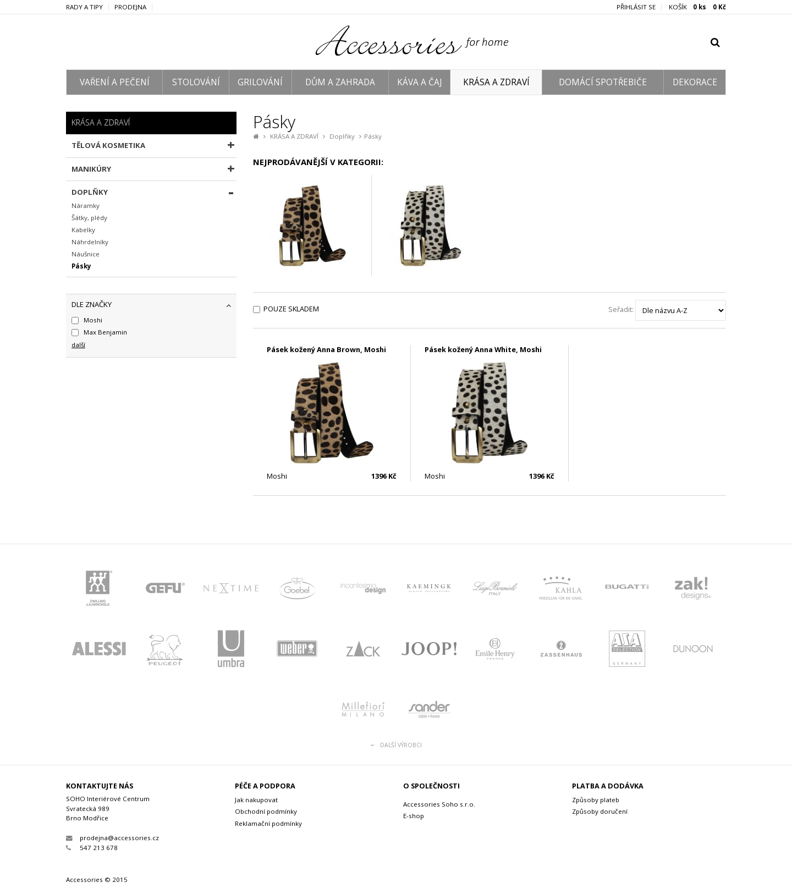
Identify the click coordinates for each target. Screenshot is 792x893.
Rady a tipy (84, 7)
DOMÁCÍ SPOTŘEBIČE (603, 82)
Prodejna (130, 7)
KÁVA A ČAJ (419, 82)
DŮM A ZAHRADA (340, 82)
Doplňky (342, 136)
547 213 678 (92, 847)
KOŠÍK (697, 7)
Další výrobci (396, 745)
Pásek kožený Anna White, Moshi (483, 349)
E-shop (413, 816)
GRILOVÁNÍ (260, 82)
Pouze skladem (291, 309)
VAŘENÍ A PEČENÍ (115, 82)
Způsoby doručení (600, 811)
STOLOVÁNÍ (196, 82)
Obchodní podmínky (266, 811)
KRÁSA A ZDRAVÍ (496, 82)
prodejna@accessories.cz (112, 838)
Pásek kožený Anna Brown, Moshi (326, 349)
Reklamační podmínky (268, 823)
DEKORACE (695, 82)
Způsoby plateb (595, 800)
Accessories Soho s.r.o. (439, 804)
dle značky (92, 304)
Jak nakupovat (256, 800)
